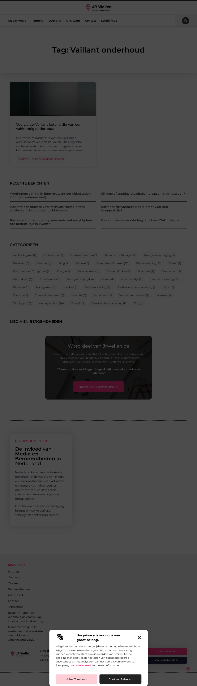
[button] (139, 638)
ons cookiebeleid (80, 665)
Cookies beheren (120, 679)
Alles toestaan (76, 679)
